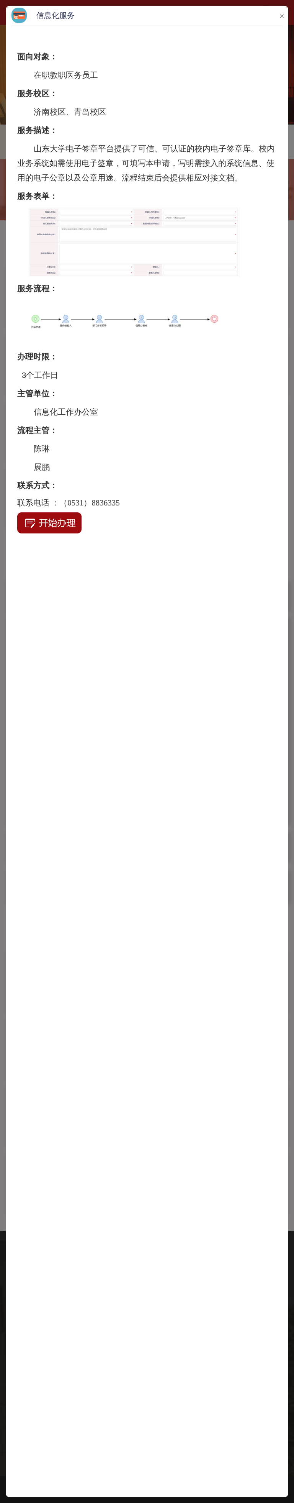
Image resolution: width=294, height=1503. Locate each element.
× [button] (281, 16)
